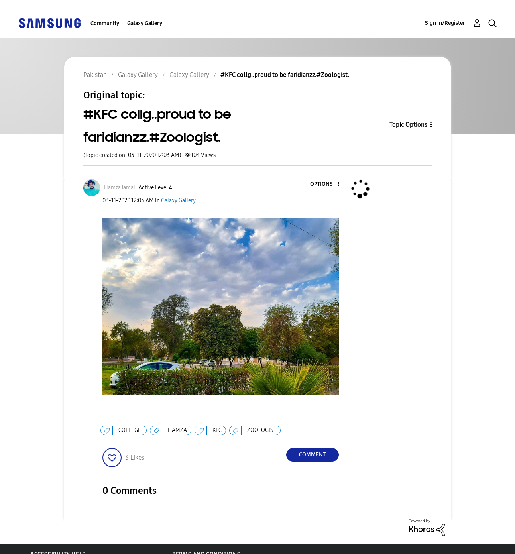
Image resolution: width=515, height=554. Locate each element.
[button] (325, 184)
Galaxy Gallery (144, 23)
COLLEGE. (130, 430)
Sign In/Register (445, 23)
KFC (217, 430)
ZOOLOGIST (261, 430)
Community (104, 23)
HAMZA (177, 430)
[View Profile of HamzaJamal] (119, 187)
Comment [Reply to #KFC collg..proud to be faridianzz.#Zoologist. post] (312, 454)
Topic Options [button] (408, 124)
